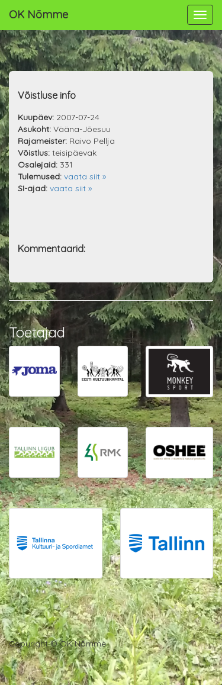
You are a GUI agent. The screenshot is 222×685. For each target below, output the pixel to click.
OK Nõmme (38, 14)
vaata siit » (85, 176)
